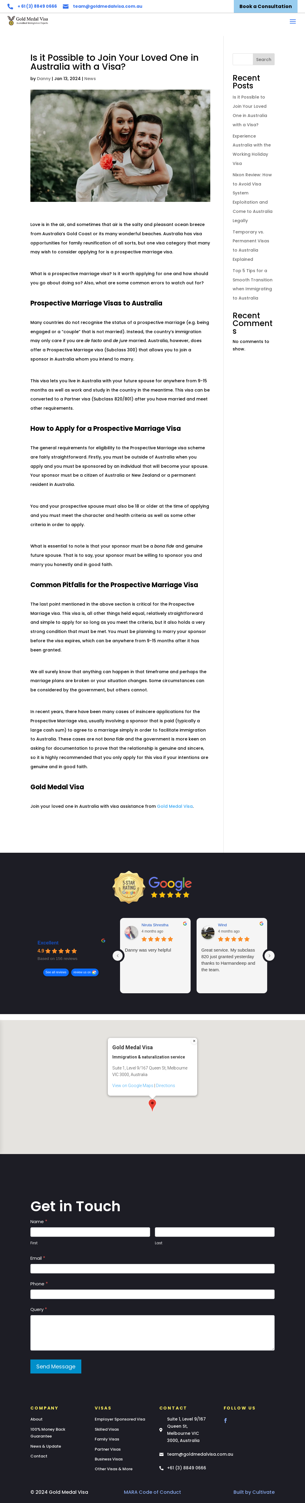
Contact (38, 1456)
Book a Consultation (265, 6)
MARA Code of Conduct (152, 1492)
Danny (44, 79)
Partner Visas (108, 1449)
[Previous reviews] (118, 956)
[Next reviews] (269, 956)
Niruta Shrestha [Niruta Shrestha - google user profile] (154, 925)
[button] (152, 1083)
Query (38, 1309)
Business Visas (109, 1459)
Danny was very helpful (148, 949)
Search (263, 60)
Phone (39, 1284)
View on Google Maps (132, 1063)
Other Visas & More (114, 1469)
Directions (165, 1063)
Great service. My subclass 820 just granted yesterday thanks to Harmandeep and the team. (228, 959)
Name (38, 1221)
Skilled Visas (107, 1429)
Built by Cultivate (254, 1492)
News (90, 79)
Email (37, 1258)
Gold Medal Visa (175, 806)
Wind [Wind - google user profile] (222, 925)
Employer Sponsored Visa (120, 1419)
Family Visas (107, 1439)
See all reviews (56, 972)
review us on (82, 972)
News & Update (45, 1446)
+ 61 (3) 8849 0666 (37, 6)
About (36, 1419)
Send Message (55, 1366)
